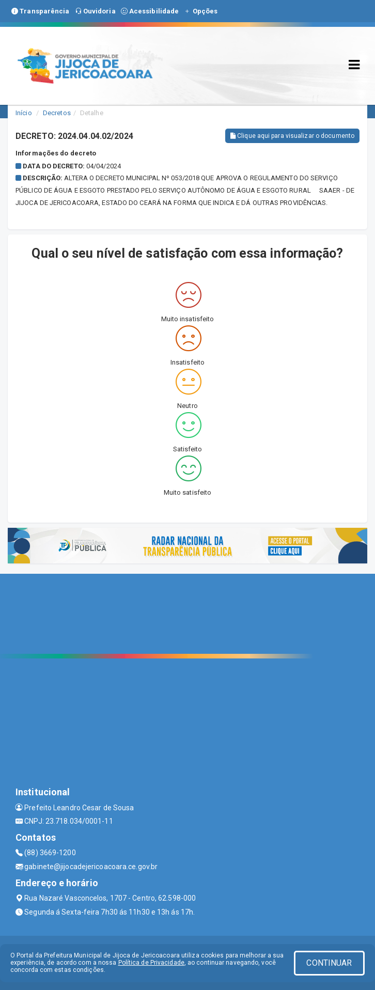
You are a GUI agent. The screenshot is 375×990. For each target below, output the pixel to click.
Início (23, 113)
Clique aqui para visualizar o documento (292, 135)
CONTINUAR (329, 963)
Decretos (57, 113)
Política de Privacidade (151, 962)
